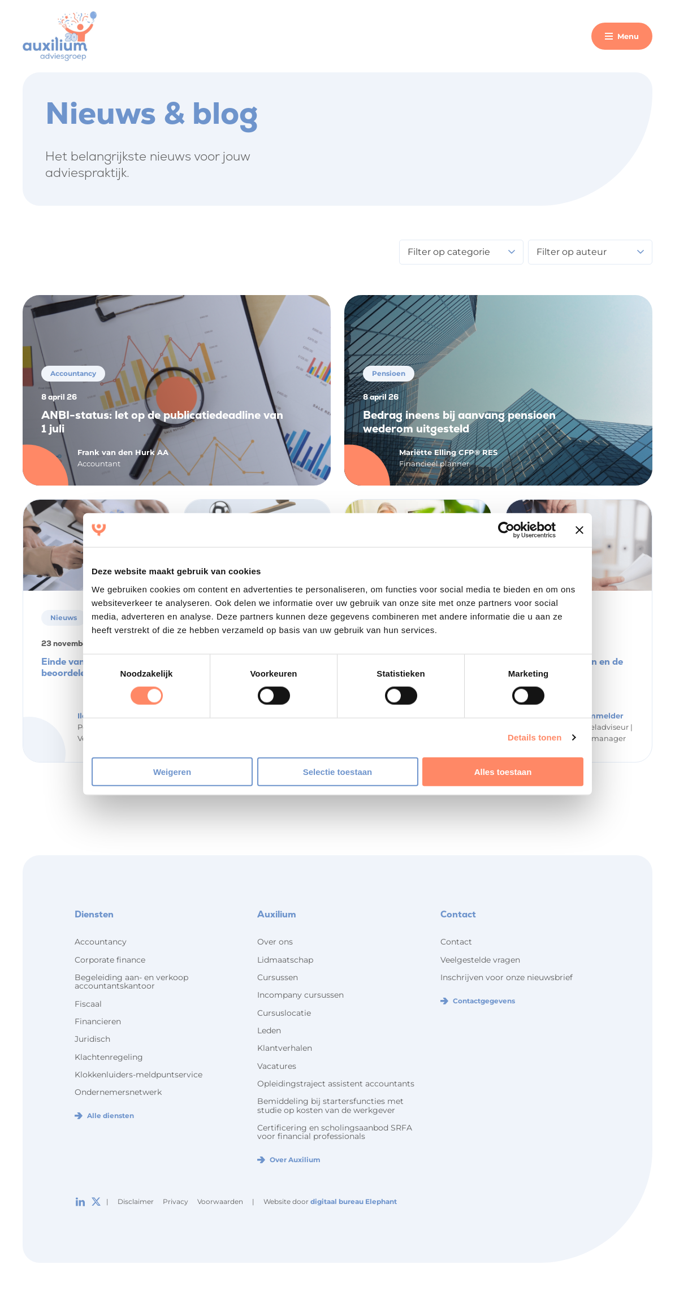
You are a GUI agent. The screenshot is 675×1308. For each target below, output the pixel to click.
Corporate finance (110, 960)
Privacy (175, 1201)
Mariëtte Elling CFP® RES (448, 452)
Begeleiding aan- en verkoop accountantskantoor (131, 981)
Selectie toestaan (338, 771)
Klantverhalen (284, 1048)
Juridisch (92, 1039)
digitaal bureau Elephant (353, 1201)
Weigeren (172, 771)
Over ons (275, 942)
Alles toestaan (503, 771)
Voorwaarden (220, 1201)
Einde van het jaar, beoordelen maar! (82, 667)
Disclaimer (136, 1201)
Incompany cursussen (300, 995)
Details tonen (534, 737)
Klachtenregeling (109, 1057)
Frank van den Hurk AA (122, 452)
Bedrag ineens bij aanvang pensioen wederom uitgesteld (459, 422)
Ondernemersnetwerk (118, 1092)
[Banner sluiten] (579, 530)
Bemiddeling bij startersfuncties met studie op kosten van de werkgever (330, 1105)
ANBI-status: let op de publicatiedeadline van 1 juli (162, 422)
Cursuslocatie (284, 1013)
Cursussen (277, 977)
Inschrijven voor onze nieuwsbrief (506, 977)
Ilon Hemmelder (592, 715)
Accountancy (101, 942)
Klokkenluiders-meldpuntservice (138, 1074)
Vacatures (276, 1066)
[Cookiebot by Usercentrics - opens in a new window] (506, 530)
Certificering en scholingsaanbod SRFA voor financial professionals (334, 1132)
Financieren (98, 1021)
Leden (269, 1030)
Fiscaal (88, 1004)
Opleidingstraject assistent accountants (335, 1084)
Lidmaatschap (285, 960)
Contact (456, 942)
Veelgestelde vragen (480, 960)
